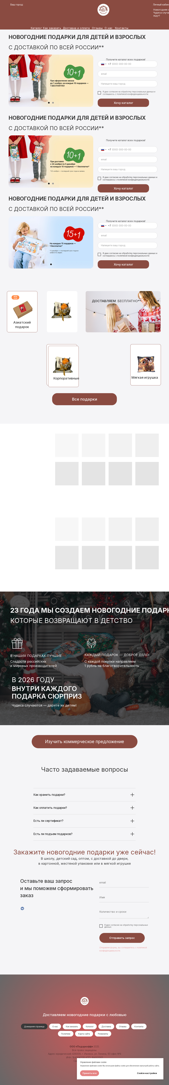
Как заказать (52, 28)
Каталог (36, 28)
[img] (62, 311)
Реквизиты (103, 1034)
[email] (127, 74)
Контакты (121, 28)
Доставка (106, 1026)
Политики (65, 1034)
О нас (109, 28)
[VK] (22, 908)
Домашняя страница (34, 1026)
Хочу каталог (123, 103)
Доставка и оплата (76, 28)
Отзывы (97, 28)
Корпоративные (66, 378)
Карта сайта (84, 1034)
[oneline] (127, 83)
